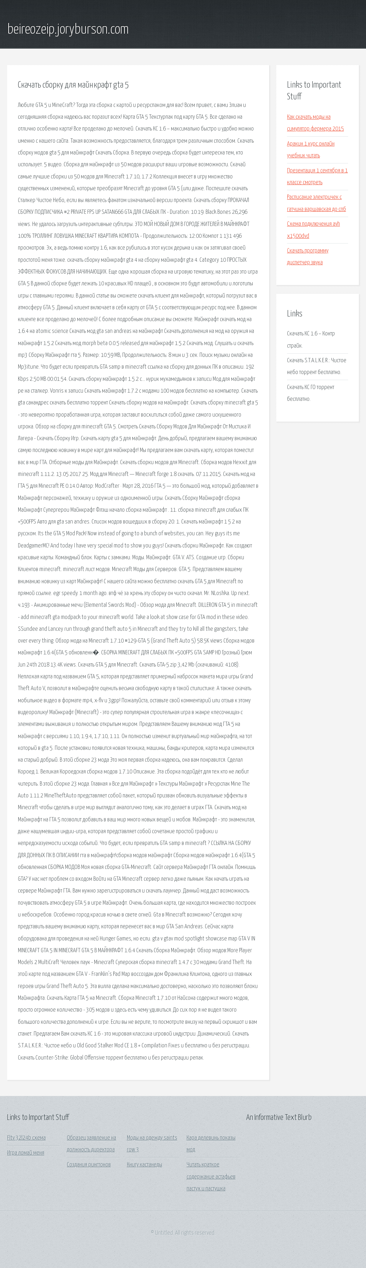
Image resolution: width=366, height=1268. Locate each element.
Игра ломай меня (25, 1153)
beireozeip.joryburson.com (68, 29)
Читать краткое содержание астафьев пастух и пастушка (211, 1177)
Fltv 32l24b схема (26, 1138)
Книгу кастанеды (144, 1165)
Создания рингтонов (89, 1165)
